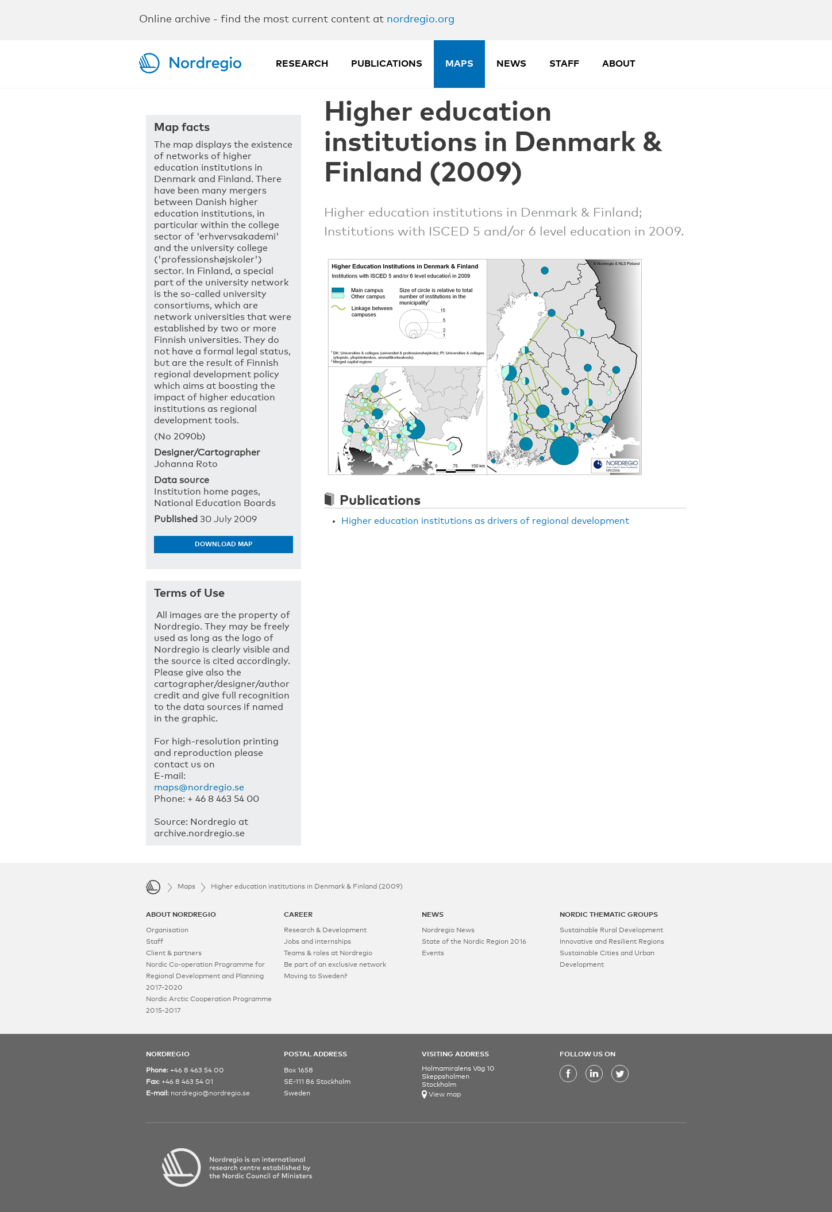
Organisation (167, 930)
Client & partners (174, 953)
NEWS (433, 915)
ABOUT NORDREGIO (181, 915)
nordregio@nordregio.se (210, 1093)
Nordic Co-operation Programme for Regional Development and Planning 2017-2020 (205, 976)
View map (444, 1094)
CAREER (298, 915)
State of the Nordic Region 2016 (474, 942)
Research (302, 63)
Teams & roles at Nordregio (328, 953)
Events (433, 953)
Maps (459, 63)
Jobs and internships (317, 942)
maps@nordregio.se (199, 787)
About (618, 63)
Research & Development (325, 930)
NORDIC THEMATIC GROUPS (609, 915)
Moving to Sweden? (315, 976)
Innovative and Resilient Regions (612, 942)
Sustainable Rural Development (611, 930)
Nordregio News (448, 930)
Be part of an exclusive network (335, 965)
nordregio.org (420, 19)
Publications (386, 63)
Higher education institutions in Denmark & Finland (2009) (307, 886)
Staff (564, 63)
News (511, 63)
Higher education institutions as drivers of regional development (485, 521)
